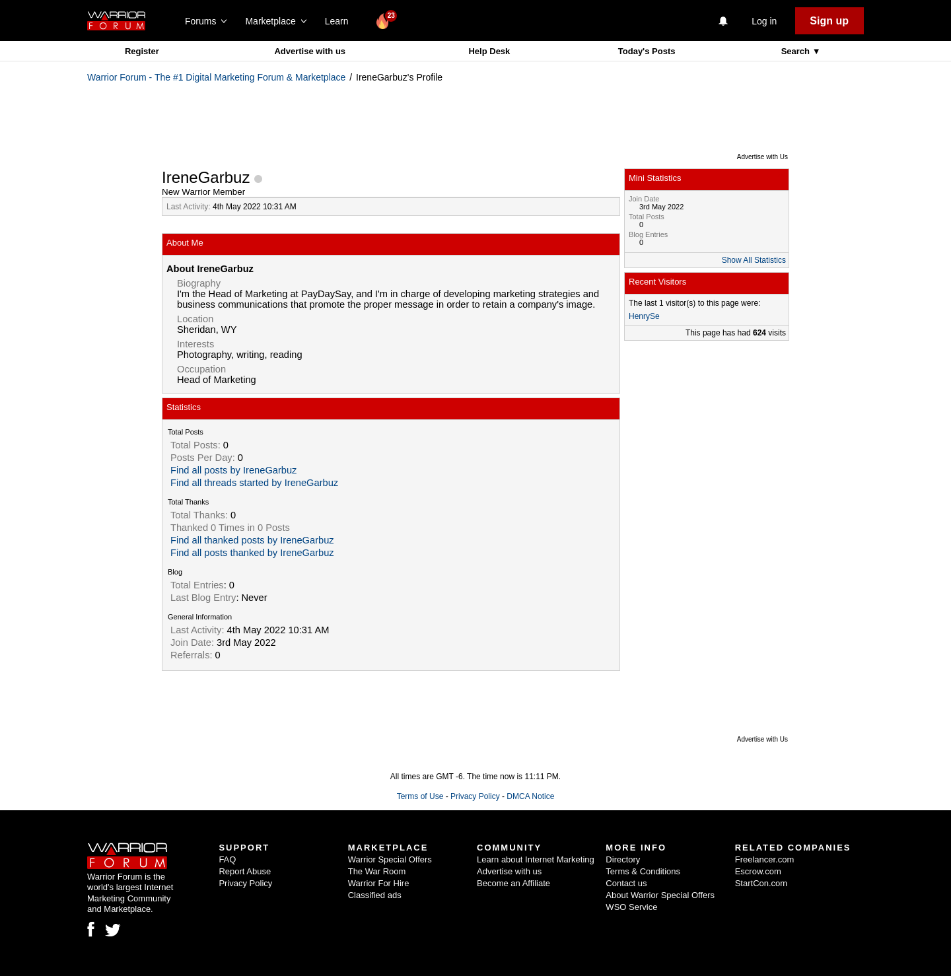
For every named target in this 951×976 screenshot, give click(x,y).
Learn (340, 21)
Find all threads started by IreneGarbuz (254, 482)
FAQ (227, 859)
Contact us (626, 883)
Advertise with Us (762, 156)
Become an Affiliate (513, 883)
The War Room (377, 871)
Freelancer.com (764, 859)
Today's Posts (647, 51)
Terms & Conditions (643, 871)
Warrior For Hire (378, 883)
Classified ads (375, 895)
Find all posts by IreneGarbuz (233, 470)
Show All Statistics (754, 260)
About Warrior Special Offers (660, 895)
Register (142, 51)
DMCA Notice (530, 796)
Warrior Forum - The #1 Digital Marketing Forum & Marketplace (216, 77)
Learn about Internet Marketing (535, 859)
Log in (764, 21)
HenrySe (644, 316)
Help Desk (489, 51)
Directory (623, 859)
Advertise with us (309, 51)
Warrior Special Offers (390, 859)
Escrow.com (758, 871)
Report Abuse (245, 871)
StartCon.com (761, 883)
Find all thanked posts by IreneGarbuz (252, 540)
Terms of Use (420, 796)
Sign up (829, 20)
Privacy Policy (475, 796)
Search (796, 51)
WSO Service (631, 907)
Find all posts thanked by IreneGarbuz (252, 552)
